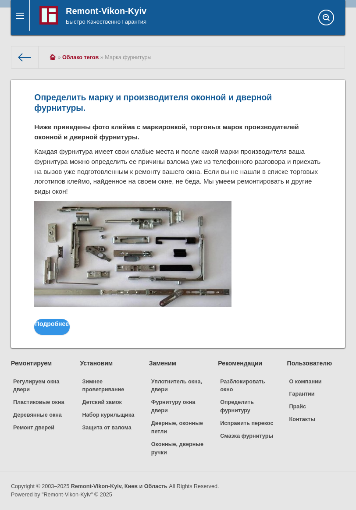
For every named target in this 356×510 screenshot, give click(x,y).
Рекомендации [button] (240, 363)
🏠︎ (52, 57)
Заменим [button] (162, 363)
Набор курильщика (108, 415)
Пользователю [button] (309, 363)
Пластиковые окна (38, 402)
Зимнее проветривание (103, 386)
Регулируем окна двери (36, 386)
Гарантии (302, 394)
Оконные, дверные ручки (177, 448)
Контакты (302, 419)
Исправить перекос (246, 423)
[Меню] (19, 17)
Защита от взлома (106, 428)
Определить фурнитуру (237, 406)
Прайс (297, 407)
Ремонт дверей (33, 428)
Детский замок (102, 402)
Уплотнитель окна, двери (176, 386)
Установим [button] (96, 363)
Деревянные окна (37, 415)
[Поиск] (326, 17)
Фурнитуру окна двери (173, 406)
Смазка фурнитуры (246, 436)
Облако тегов (80, 57)
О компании (305, 382)
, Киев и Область (119, 486)
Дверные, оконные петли (177, 427)
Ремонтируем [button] (31, 363)
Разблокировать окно (242, 386)
